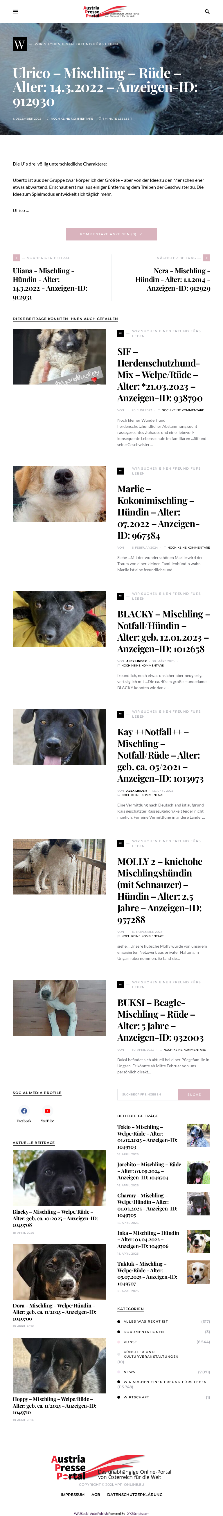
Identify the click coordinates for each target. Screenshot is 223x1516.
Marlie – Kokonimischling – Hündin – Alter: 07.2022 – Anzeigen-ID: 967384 (158, 511)
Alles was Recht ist (142, 1321)
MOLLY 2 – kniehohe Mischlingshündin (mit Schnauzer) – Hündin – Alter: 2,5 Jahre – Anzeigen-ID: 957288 (159, 890)
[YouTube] (47, 1113)
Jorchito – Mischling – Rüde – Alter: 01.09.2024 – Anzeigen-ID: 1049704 (149, 1171)
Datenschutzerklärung (135, 1494)
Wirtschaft (133, 1397)
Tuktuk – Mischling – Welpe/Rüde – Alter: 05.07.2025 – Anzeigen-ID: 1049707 (147, 1273)
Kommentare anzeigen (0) (108, 234)
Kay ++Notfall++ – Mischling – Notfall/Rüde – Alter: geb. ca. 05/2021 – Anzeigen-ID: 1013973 (160, 754)
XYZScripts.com (138, 1513)
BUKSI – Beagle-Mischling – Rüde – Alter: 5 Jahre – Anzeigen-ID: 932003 (160, 1019)
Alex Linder (136, 661)
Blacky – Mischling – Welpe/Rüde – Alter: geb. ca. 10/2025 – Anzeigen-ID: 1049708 (55, 1218)
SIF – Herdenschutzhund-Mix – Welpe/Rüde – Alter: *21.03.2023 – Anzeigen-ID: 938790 (160, 374)
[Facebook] (24, 1113)
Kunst (127, 1342)
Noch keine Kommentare (72, 119)
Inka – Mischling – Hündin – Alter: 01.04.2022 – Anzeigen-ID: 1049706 (148, 1239)
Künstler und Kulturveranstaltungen (148, 1354)
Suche (194, 1095)
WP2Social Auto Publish (91, 1513)
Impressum (72, 1494)
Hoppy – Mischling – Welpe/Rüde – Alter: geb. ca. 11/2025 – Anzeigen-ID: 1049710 (54, 1405)
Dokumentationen (140, 1332)
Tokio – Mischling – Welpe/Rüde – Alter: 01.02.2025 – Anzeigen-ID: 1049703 (147, 1136)
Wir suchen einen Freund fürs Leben (162, 1382)
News (126, 1372)
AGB (95, 1494)
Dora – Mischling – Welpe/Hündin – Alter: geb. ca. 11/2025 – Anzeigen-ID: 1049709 (54, 1312)
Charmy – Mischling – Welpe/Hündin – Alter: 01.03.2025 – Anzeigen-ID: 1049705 (147, 1205)
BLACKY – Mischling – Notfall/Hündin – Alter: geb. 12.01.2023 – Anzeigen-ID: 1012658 (163, 631)
